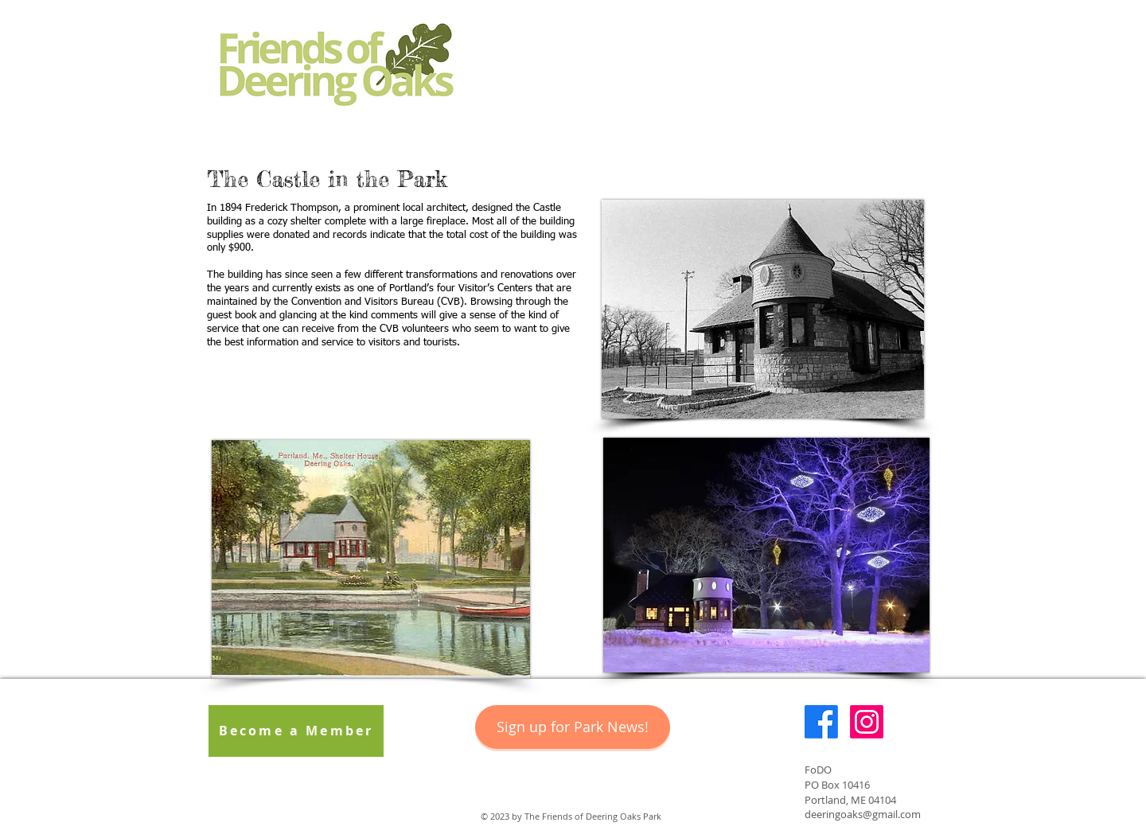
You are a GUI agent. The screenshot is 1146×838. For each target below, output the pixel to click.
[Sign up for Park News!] (572, 727)
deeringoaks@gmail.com (863, 814)
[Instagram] (866, 722)
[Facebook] (821, 722)
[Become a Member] (296, 731)
